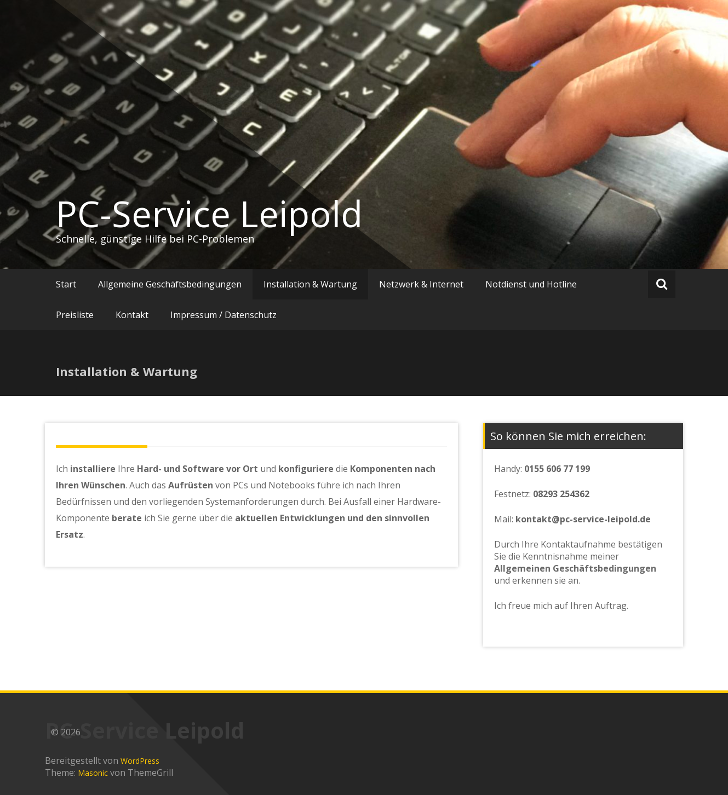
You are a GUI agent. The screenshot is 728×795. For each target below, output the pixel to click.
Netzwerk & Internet (421, 284)
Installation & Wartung (310, 284)
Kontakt (132, 315)
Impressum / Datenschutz (223, 315)
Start (66, 284)
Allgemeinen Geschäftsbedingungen (575, 568)
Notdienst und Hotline (531, 284)
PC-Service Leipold (209, 213)
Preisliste (75, 315)
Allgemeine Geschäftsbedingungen (170, 284)
